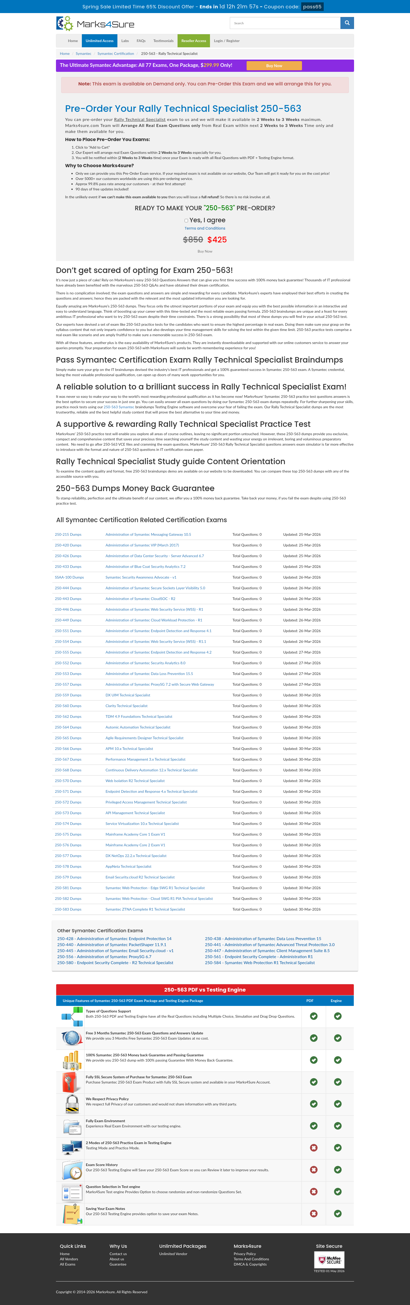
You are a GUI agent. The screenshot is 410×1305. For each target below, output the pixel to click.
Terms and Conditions (205, 228)
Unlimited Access (99, 40)
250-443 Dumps (68, 598)
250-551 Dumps (68, 630)
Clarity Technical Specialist (127, 705)
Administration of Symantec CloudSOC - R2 (140, 598)
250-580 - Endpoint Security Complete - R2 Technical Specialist (115, 962)
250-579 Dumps (68, 877)
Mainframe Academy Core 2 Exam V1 (136, 845)
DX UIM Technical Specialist (128, 695)
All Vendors (69, 1259)
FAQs (141, 40)
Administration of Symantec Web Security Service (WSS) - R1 (154, 609)
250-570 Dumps (68, 780)
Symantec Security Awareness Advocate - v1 (141, 577)
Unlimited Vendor (173, 1253)
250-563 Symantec (119, 407)
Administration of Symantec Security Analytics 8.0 (146, 663)
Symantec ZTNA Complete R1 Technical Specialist (145, 909)
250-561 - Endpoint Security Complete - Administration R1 (259, 956)
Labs (125, 40)
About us (117, 1259)
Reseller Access (193, 40)
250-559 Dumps (68, 695)
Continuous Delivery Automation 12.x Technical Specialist (152, 770)
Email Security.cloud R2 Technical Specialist (140, 877)
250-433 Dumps (68, 566)
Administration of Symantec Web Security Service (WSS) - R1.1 (156, 641)
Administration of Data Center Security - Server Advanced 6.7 (155, 556)
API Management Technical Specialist (135, 813)
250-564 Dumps (68, 727)
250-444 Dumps (68, 588)
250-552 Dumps (68, 663)
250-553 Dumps (68, 673)
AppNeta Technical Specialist (128, 866)
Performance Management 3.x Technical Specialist (146, 759)
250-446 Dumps (68, 609)
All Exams (67, 1264)
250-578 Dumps (68, 866)
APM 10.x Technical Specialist (129, 748)
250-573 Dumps (68, 813)
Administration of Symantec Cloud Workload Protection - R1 (154, 620)
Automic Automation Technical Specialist (138, 727)
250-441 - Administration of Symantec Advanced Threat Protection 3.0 (270, 944)
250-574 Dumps (68, 823)
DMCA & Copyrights (250, 1264)
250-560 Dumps (68, 705)
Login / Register (227, 40)
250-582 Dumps (68, 898)
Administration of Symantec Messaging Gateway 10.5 (148, 534)
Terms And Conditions (251, 1259)
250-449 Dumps (68, 620)
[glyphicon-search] (347, 23)
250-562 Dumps (68, 716)
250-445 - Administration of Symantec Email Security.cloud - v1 (115, 950)
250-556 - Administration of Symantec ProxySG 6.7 (104, 956)
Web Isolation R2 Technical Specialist (135, 780)
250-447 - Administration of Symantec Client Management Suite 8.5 (267, 950)
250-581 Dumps (68, 887)
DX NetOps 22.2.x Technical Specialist (136, 855)
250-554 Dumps (68, 641)
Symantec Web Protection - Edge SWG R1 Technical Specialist (155, 887)
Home (73, 40)
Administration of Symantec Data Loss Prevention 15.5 (149, 673)
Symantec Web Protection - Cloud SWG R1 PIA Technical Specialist (159, 898)
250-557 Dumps (68, 684)
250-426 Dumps (68, 556)
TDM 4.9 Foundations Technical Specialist (139, 716)
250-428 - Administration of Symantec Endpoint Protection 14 (114, 938)
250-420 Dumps (68, 545)
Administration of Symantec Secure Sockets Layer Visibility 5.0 (155, 588)
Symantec (84, 53)
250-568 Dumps (68, 770)
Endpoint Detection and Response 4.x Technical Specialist (152, 791)
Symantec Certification (116, 53)
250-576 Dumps (68, 845)
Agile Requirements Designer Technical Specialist (145, 738)
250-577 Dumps (68, 855)
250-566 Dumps (68, 748)
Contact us (118, 1253)
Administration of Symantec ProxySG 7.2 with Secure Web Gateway (160, 684)
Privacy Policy (245, 1253)
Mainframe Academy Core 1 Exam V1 (136, 834)
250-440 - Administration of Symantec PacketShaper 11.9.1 (111, 944)
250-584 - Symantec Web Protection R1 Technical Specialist (260, 962)
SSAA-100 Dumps (69, 577)
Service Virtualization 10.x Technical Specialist (142, 823)
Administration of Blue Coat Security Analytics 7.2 (146, 566)
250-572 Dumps (68, 802)
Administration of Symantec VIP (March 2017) (142, 545)
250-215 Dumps (68, 534)
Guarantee (118, 1264)
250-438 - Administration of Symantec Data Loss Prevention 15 (263, 938)
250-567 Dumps (68, 759)
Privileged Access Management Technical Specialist (146, 802)
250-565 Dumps (68, 738)
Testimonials (163, 40)
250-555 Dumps (68, 652)
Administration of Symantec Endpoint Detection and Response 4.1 (159, 630)
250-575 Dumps (68, 834)
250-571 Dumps (68, 791)
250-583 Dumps (68, 909)
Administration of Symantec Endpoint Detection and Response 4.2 (159, 652)
